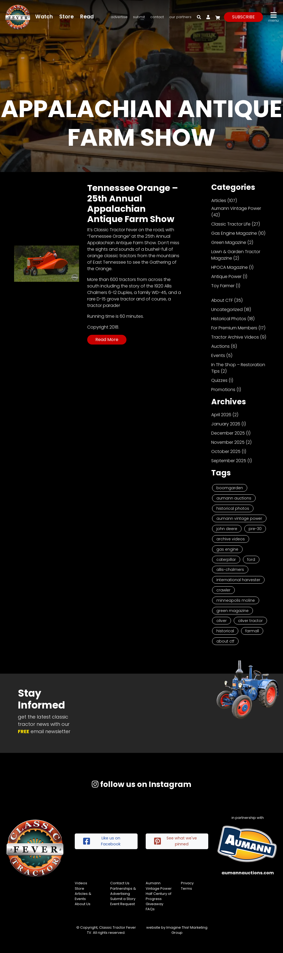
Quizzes (219, 380)
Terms (186, 888)
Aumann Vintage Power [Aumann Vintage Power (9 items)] (239, 518)
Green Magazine (228, 242)
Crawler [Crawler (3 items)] (223, 590)
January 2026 (225, 424)
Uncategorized (227, 309)
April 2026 (221, 415)
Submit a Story (122, 898)
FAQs (150, 909)
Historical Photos (228, 319)
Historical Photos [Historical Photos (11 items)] (232, 508)
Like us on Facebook (102, 841)
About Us (82, 904)
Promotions (223, 389)
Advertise (119, 17)
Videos (81, 883)
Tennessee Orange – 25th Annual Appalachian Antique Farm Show (132, 203)
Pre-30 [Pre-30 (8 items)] (255, 528)
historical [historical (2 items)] (225, 631)
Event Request (122, 904)
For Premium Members (234, 328)
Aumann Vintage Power (236, 208)
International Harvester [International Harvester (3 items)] (238, 580)
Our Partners (180, 17)
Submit (139, 17)
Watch (44, 16)
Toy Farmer (223, 286)
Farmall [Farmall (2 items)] (252, 631)
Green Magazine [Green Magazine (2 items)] (232, 610)
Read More (106, 339)
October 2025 (225, 451)
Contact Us (119, 883)
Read (87, 16)
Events (218, 355)
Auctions (220, 346)
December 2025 (228, 433)
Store (66, 16)
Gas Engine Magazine (234, 233)
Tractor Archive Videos (235, 337)
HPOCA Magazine (229, 267)
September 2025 (228, 461)
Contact (157, 17)
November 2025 (228, 442)
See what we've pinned (175, 841)
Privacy (187, 883)
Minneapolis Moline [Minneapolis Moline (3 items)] (235, 600)
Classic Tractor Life (231, 224)
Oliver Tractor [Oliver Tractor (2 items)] (250, 620)
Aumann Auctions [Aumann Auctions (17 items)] (233, 498)
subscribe (243, 17)
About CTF (222, 300)
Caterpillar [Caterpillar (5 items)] (226, 559)
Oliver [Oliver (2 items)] (221, 620)
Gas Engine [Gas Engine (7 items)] (227, 549)
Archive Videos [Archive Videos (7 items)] (230, 539)
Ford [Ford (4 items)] (251, 559)
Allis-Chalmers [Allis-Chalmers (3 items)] (230, 569)
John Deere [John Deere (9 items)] (226, 528)
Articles (218, 200)
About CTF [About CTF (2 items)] (225, 641)
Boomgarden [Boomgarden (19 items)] (229, 488)
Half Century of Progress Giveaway (158, 898)
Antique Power (226, 276)
